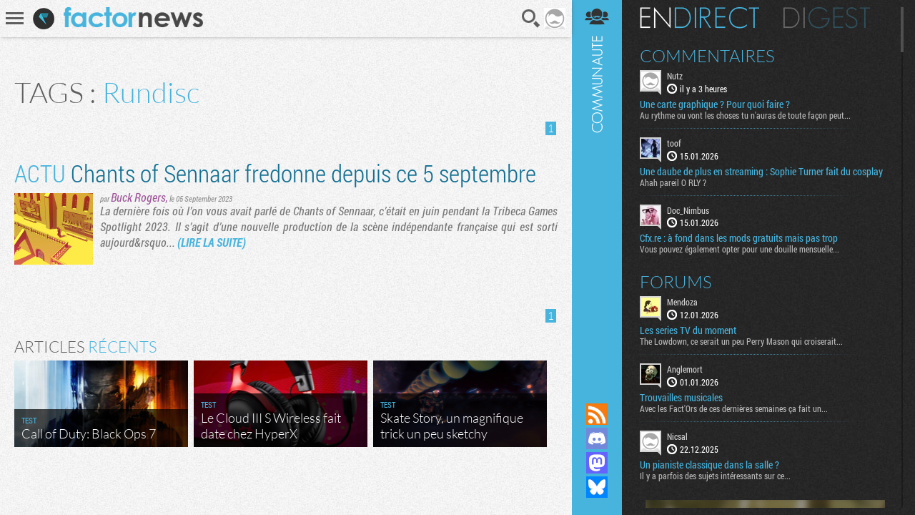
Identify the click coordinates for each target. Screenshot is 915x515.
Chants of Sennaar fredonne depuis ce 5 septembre (275, 173)
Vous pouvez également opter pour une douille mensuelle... (739, 249)
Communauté (597, 188)
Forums (676, 282)
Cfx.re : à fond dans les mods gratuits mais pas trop (739, 238)
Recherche (531, 18)
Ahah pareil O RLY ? (673, 182)
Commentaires (707, 56)
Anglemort (685, 369)
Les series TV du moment (688, 330)
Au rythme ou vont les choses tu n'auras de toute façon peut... (745, 115)
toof (674, 143)
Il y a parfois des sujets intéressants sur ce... (715, 475)
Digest (827, 18)
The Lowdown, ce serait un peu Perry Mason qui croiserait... (741, 341)
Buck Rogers (138, 197)
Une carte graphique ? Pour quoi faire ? (715, 104)
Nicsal (677, 436)
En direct (699, 18)
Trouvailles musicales (681, 397)
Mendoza (682, 302)
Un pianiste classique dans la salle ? (709, 465)
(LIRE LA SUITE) (211, 242)
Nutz (675, 76)
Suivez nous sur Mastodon (597, 463)
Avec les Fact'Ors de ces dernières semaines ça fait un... (734, 408)
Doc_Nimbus (688, 210)
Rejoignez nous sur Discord (597, 438)
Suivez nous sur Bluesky (597, 487)
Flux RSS (597, 414)
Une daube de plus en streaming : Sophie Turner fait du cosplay (761, 171)
